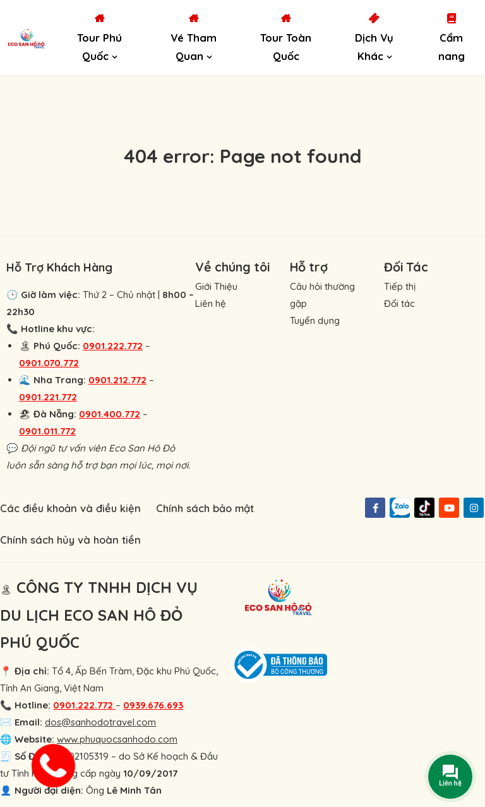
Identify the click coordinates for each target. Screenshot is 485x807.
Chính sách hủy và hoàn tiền (70, 539)
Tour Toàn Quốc (285, 47)
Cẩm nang (451, 47)
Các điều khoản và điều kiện (70, 508)
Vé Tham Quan (194, 47)
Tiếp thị (400, 286)
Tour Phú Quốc (99, 47)
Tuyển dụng (315, 320)
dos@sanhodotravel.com (100, 722)
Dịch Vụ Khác (374, 47)
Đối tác (399, 303)
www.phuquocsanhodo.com (117, 739)
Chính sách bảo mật (205, 508)
